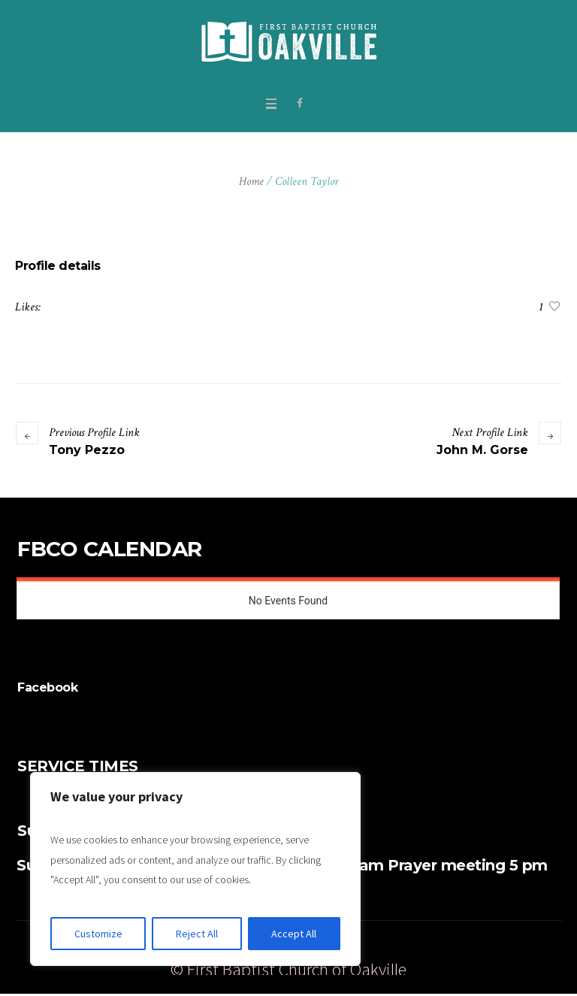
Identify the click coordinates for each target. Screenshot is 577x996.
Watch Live (490, 947)
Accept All (293, 933)
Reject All (197, 933)
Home (251, 181)
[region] (195, 869)
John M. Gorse (482, 450)
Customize (98, 933)
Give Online (415, 947)
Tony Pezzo (87, 450)
